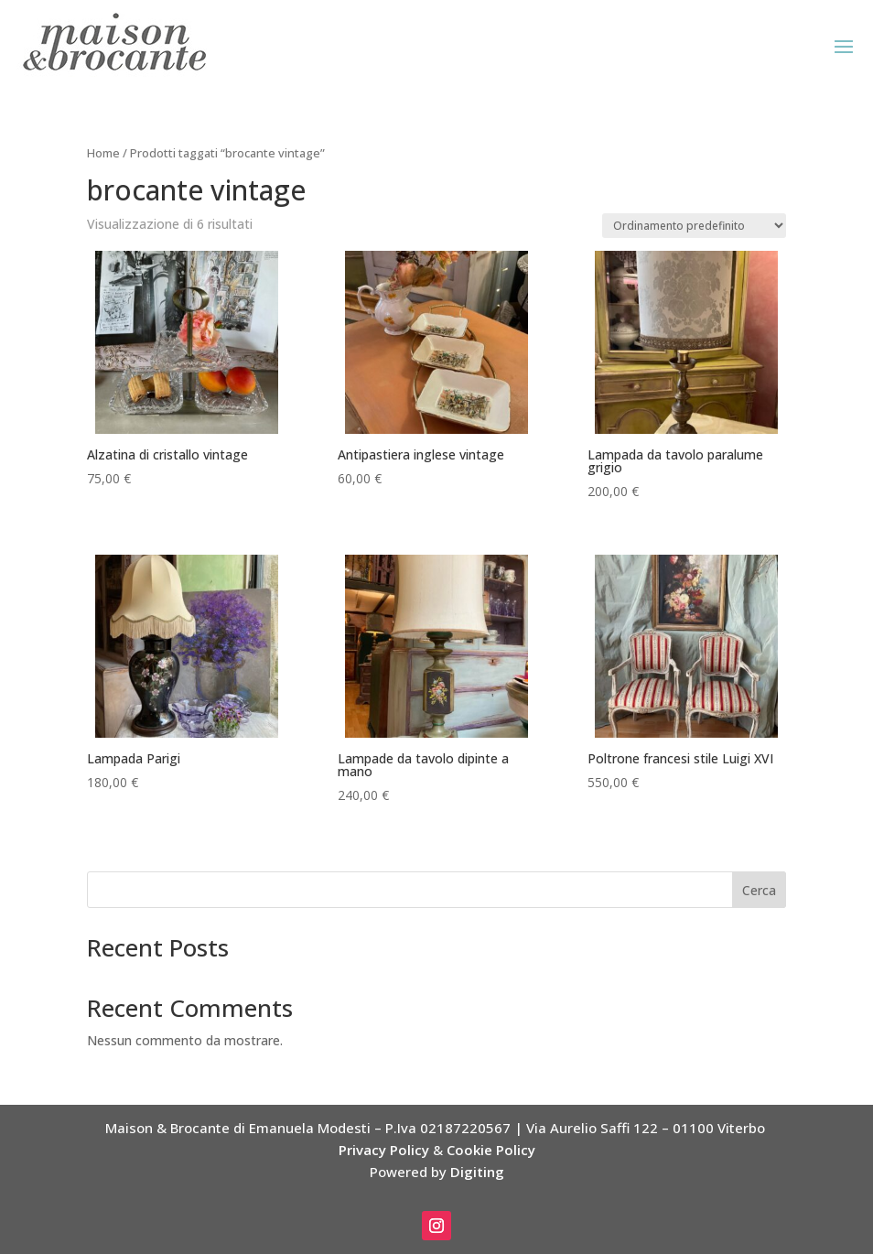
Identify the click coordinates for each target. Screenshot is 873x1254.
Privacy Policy (384, 1149)
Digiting (477, 1171)
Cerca (759, 890)
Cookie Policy (491, 1149)
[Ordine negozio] (694, 225)
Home (103, 153)
